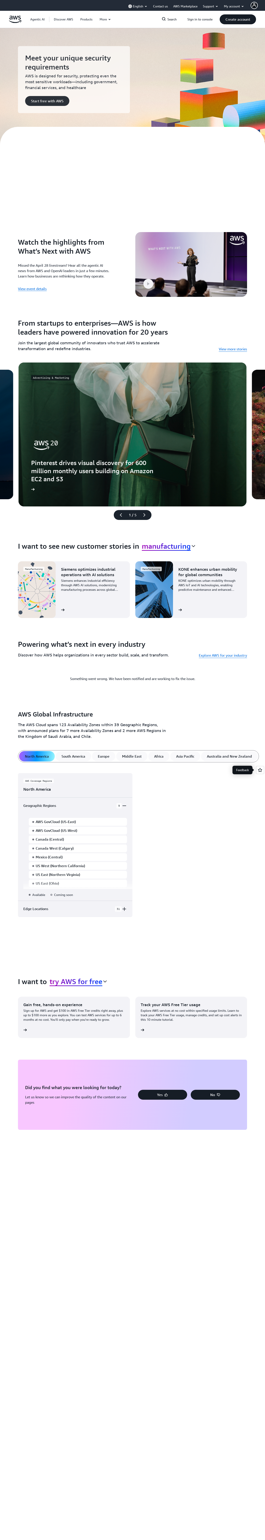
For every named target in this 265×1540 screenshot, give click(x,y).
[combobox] (168, 544)
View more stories (233, 347)
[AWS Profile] (254, 5)
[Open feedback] (260, 770)
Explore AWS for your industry (223, 653)
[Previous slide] (119, 513)
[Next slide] (146, 513)
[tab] (37, 754)
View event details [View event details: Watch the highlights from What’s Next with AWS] (32, 288)
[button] (63, 19)
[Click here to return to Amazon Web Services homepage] (15, 22)
